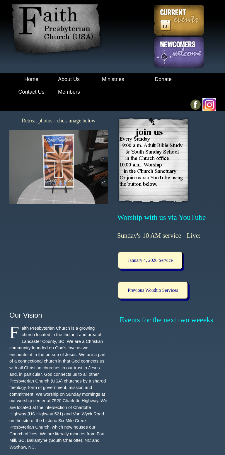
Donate (163, 79)
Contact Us (31, 92)
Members (69, 92)
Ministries (113, 79)
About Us (69, 79)
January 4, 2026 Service (150, 260)
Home (31, 79)
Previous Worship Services (153, 290)
